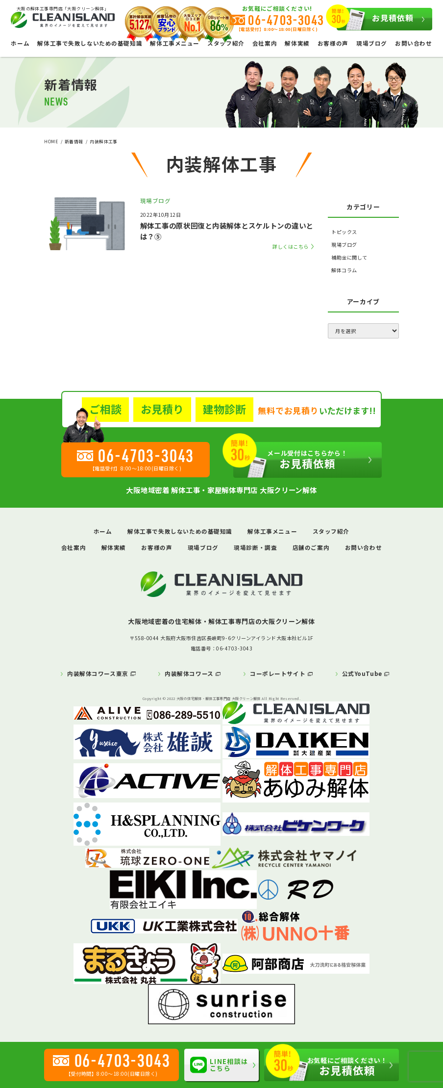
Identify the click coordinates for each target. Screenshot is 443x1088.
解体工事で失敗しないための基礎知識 (89, 43)
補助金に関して (349, 257)
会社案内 (264, 43)
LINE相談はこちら (219, 1065)
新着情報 (74, 141)
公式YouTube (362, 673)
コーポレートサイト (277, 673)
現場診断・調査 (255, 547)
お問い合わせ (413, 43)
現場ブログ (371, 43)
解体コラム (344, 270)
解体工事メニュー (272, 531)
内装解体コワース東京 (97, 673)
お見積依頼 (375, 19)
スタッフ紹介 (331, 531)
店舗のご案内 (311, 547)
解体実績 (297, 43)
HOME (51, 141)
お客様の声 (333, 43)
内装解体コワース (189, 673)
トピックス (344, 231)
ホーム (20, 43)
